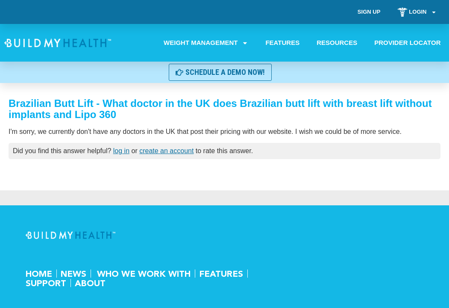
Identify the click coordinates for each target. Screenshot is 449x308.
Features (282, 42)
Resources (337, 42)
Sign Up (368, 12)
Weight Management (206, 43)
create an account (166, 150)
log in (121, 150)
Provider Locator (407, 42)
